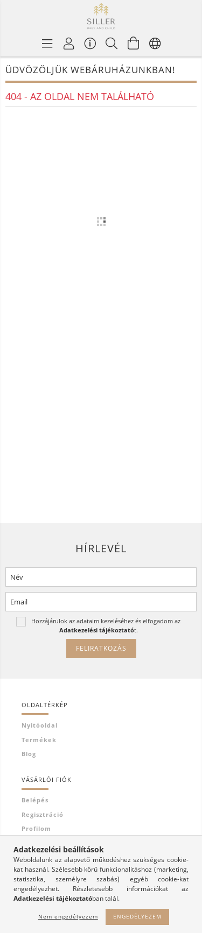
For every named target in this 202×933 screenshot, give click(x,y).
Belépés (35, 800)
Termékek (39, 740)
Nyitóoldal (40, 725)
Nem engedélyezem (68, 916)
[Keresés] (112, 43)
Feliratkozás (101, 648)
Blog (29, 754)
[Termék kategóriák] (47, 43)
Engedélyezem (137, 916)
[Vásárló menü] (90, 43)
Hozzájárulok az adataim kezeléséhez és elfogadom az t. (105, 625)
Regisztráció (43, 814)
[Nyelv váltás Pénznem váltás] (155, 43)
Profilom (36, 828)
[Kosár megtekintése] (133, 43)
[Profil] (69, 43)
